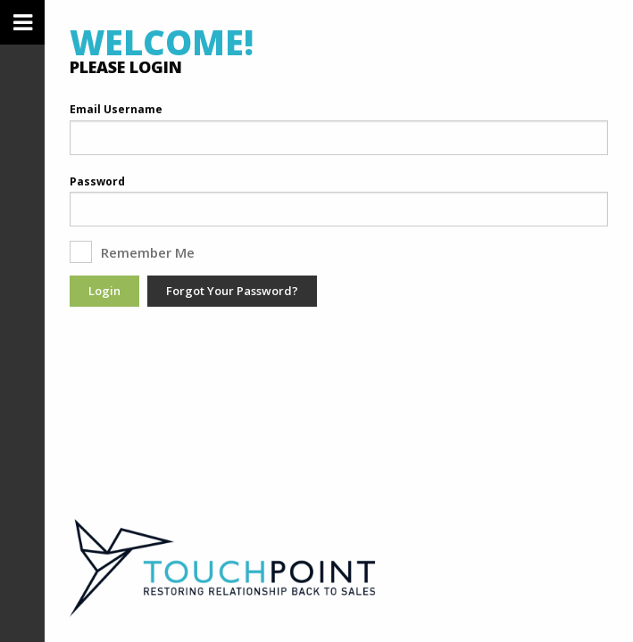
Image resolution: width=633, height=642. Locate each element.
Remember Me (138, 252)
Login (104, 291)
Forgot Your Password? (232, 291)
